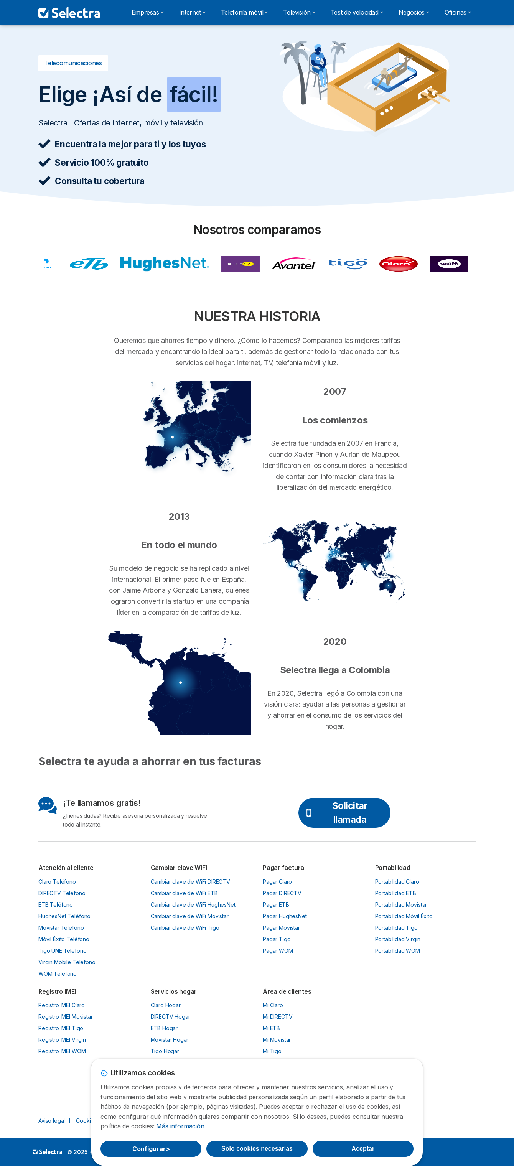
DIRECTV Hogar (170, 1016)
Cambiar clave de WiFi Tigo (185, 927)
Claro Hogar (166, 1005)
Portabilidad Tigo (396, 927)
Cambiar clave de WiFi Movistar (190, 916)
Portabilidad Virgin (397, 939)
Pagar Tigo (276, 939)
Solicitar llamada (336, 812)
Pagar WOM (278, 950)
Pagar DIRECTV (282, 893)
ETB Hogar (164, 1028)
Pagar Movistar (281, 927)
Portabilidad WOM (397, 950)
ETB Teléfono (55, 904)
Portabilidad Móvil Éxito (404, 916)
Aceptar (363, 1148)
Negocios (414, 12)
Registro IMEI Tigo (60, 1028)
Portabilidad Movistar (401, 904)
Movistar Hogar (170, 1039)
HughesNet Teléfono (64, 916)
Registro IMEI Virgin (62, 1039)
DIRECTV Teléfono (62, 893)
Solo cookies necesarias (257, 1148)
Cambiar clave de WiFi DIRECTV (191, 881)
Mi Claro (273, 1005)
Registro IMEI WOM (62, 1051)
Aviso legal (51, 1120)
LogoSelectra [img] (47, 1151)
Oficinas (458, 12)
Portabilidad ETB (396, 893)
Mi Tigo (272, 1051)
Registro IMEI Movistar (65, 1016)
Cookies (86, 1120)
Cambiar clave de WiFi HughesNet (193, 904)
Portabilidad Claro (397, 881)
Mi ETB (271, 1028)
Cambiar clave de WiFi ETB (184, 893)
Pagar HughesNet (285, 916)
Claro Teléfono (57, 881)
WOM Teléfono (57, 973)
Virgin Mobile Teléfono (67, 962)
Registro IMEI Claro (61, 1005)
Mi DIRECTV (277, 1016)
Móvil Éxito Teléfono (63, 939)
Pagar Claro (277, 881)
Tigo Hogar (165, 1051)
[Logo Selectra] (69, 12)
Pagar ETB (276, 904)
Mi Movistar (277, 1039)
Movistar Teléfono (61, 927)
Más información (180, 1126)
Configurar (151, 1148)
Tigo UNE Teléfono (62, 950)
